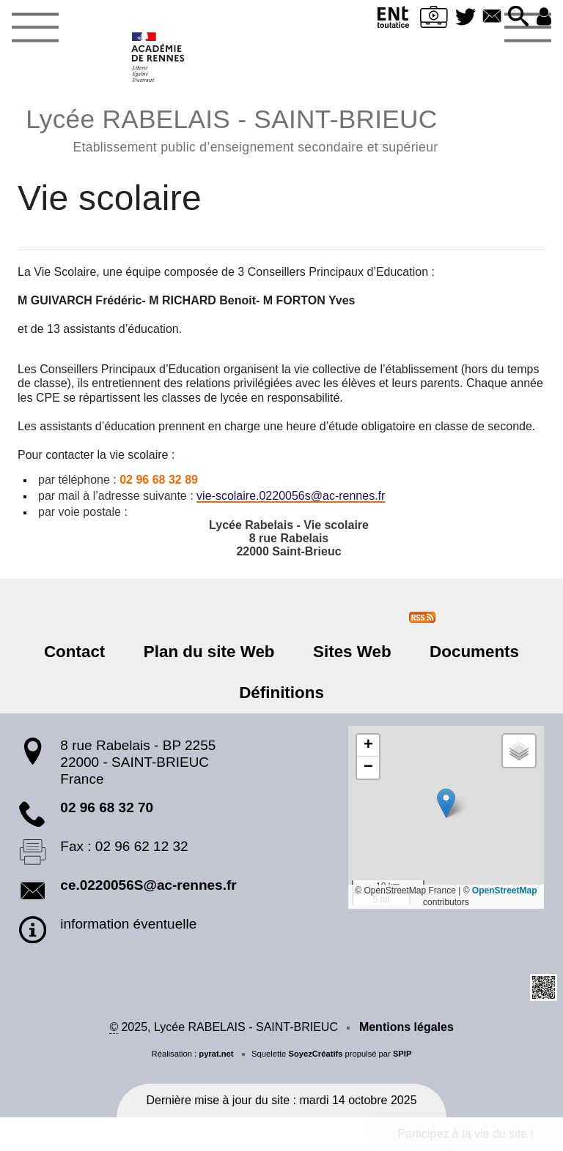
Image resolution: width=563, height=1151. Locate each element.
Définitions (281, 692)
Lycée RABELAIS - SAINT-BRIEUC (232, 128)
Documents (473, 651)
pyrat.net (216, 1053)
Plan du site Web (210, 651)
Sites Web (351, 651)
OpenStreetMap (504, 890)
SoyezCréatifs (315, 1053)
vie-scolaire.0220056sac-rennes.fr (290, 496)
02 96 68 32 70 (106, 807)
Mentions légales (406, 1027)
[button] (517, 17)
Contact (75, 651)
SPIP (402, 1053)
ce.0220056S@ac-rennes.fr (148, 885)
